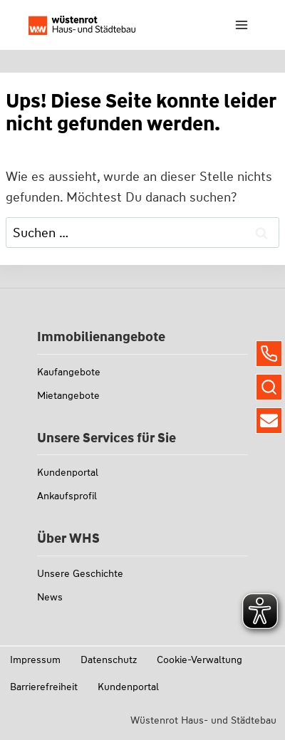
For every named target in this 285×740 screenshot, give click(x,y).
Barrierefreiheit (44, 686)
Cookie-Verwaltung (199, 659)
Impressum (35, 659)
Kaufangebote (68, 371)
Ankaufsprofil (67, 495)
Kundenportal (67, 472)
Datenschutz (109, 659)
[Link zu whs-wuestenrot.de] (81, 25)
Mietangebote (68, 395)
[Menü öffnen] (241, 24)
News (50, 596)
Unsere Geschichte (80, 573)
